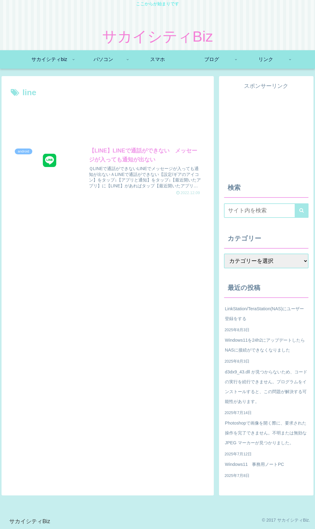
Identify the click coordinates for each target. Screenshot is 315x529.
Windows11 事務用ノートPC (254, 464)
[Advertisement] (108, 118)
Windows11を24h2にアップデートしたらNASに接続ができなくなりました (265, 345)
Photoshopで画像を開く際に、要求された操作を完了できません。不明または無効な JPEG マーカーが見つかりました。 (266, 433)
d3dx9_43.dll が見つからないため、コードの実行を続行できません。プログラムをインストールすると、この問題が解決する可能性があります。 (266, 386)
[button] (302, 210)
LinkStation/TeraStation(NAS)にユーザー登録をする (264, 313)
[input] (266, 210)
